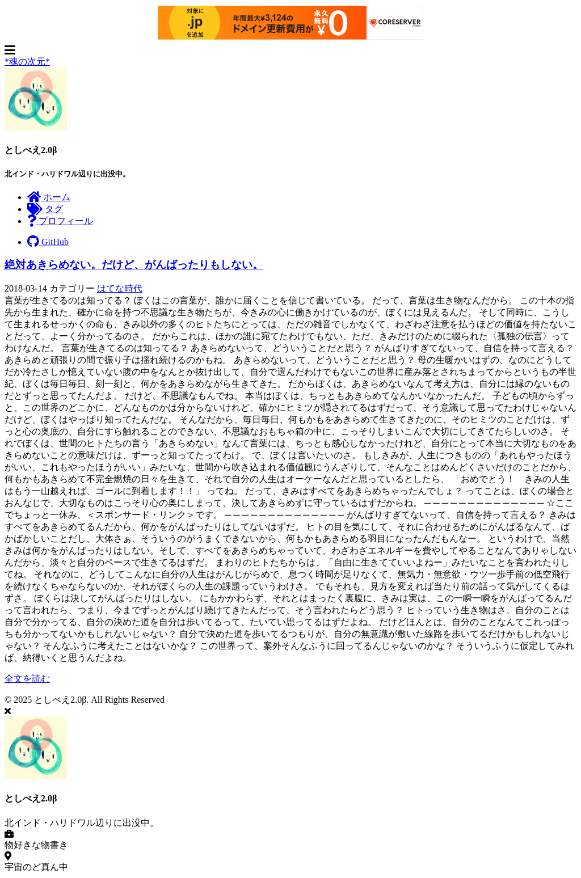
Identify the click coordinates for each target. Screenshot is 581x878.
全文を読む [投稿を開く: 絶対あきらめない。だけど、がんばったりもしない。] (27, 678)
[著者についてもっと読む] (36, 127)
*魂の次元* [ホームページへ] (27, 61)
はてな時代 (119, 288)
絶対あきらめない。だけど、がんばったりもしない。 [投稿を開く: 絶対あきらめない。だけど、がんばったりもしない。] (134, 265)
